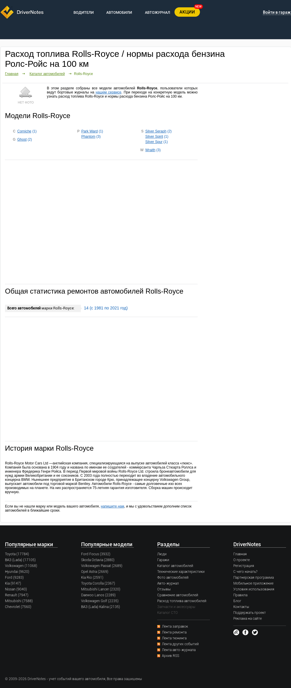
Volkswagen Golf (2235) (100, 601)
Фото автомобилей (173, 577)
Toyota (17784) (17, 554)
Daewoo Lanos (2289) (98, 595)
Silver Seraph (155, 131)
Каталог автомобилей (47, 74)
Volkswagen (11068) (21, 566)
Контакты (241, 607)
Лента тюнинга (174, 638)
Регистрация (243, 566)
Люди (162, 554)
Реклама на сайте (247, 619)
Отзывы (164, 589)
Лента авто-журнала (179, 650)
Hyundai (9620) (17, 572)
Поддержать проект (249, 613)
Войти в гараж (277, 12)
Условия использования (253, 589)
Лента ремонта (174, 632)
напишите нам (112, 506)
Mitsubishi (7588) (19, 601)
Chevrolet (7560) (18, 607)
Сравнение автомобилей (177, 595)
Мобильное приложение (253, 583)
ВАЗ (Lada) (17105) (20, 560)
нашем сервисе (108, 92)
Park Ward (89, 131)
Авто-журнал (168, 583)
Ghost (22, 139)
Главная (11, 74)
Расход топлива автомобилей (181, 601)
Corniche (24, 131)
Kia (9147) (13, 583)
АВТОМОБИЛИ (119, 12)
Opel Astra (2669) (94, 572)
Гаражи (163, 560)
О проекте (241, 560)
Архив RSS (170, 656)
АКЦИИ (187, 12)
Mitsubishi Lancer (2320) (100, 589)
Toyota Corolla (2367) (98, 583)
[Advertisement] (101, 221)
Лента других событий (180, 644)
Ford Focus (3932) (95, 554)
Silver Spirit (154, 136)
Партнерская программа (253, 577)
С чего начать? (245, 572)
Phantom (88, 136)
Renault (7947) (16, 595)
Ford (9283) (14, 577)
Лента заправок (175, 626)
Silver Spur (153, 142)
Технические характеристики (181, 572)
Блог (237, 601)
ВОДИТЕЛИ (83, 12)
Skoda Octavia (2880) (97, 560)
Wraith (150, 150)
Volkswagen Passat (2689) (101, 566)
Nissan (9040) (16, 589)
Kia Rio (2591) (92, 577)
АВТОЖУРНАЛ (157, 12)
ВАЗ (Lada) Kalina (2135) (100, 607)
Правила (240, 595)
